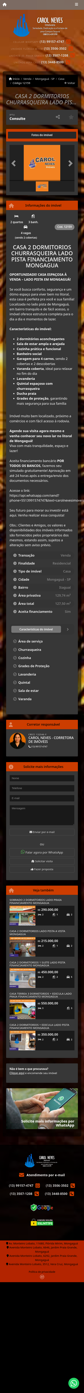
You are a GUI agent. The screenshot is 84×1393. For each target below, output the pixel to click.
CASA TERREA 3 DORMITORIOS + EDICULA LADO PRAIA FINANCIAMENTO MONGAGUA (41, 995)
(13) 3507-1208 (57, 55)
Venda (27, 79)
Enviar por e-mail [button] (42, 832)
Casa (61, 79)
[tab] (21, 135)
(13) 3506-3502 (55, 48)
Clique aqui (17, 1073)
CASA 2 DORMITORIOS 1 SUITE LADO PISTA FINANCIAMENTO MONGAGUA (37, 964)
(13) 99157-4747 (52, 42)
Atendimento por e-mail (42, 1175)
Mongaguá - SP (45, 79)
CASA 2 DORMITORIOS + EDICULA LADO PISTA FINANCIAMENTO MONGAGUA (39, 1026)
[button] (14, 163)
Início (14, 79)
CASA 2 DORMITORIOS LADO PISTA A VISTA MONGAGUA (37, 932)
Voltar (70, 83)
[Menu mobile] (4, 4)
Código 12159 (21, 83)
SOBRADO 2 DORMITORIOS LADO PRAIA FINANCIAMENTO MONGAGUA (36, 901)
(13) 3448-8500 (52, 62)
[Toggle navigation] (76, 4)
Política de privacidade (42, 1271)
